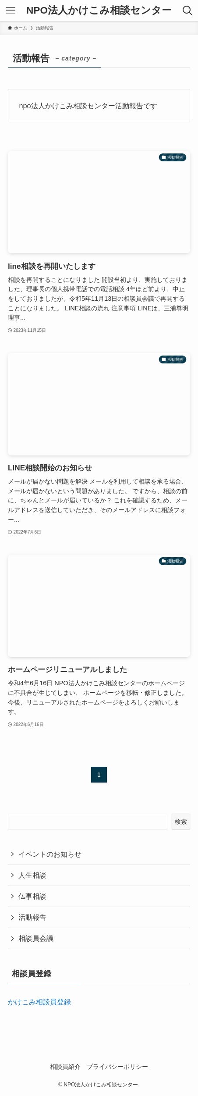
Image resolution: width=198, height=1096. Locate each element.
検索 (181, 821)
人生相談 (32, 875)
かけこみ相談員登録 (39, 1002)
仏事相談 (32, 896)
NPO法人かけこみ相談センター (99, 11)
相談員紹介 (65, 1067)
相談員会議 (35, 938)
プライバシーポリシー (117, 1067)
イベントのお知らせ (49, 854)
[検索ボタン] (187, 10)
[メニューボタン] (10, 10)
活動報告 (32, 917)
